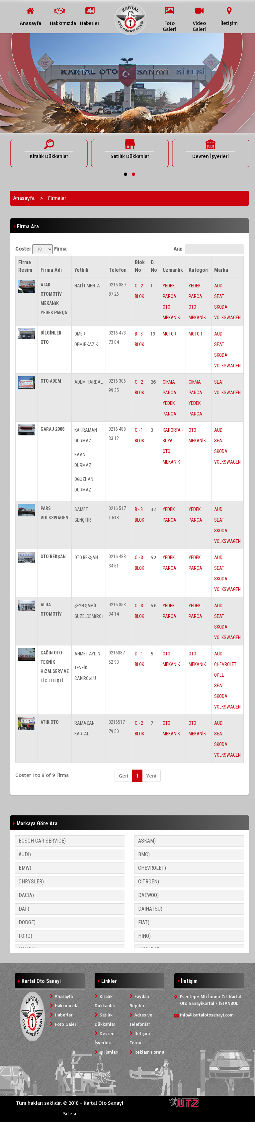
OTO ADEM (51, 381)
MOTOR (169, 334)
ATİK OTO (50, 722)
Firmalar (57, 197)
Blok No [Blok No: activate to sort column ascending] (140, 266)
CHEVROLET (225, 664)
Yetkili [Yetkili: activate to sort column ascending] (81, 270)
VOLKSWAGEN (227, 317)
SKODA (220, 307)
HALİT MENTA (87, 285)
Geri (123, 775)
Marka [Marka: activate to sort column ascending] (221, 270)
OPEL (219, 675)
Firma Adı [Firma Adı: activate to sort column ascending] (51, 270)
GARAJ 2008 (52, 429)
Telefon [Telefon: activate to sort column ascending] (118, 270)
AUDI (218, 285)
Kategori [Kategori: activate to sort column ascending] (199, 270)
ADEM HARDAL (88, 382)
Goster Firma (40, 249)
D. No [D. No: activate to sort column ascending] (154, 266)
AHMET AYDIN (87, 653)
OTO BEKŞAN (53, 556)
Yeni (151, 775)
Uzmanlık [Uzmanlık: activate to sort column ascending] (173, 270)
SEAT (219, 296)
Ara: (209, 249)
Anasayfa (24, 197)
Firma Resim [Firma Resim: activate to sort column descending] (25, 266)
